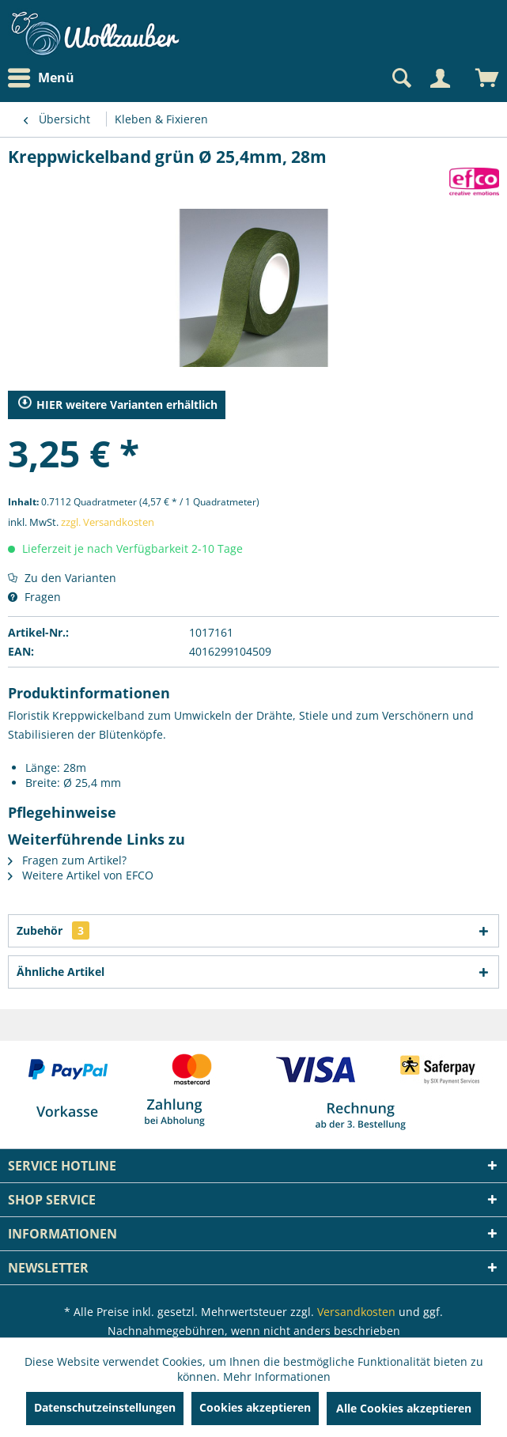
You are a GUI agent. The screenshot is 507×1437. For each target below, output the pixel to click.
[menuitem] (45, 77)
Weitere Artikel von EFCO (80, 875)
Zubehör (53, 930)
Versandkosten (356, 1311)
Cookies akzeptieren (255, 1407)
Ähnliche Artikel (60, 971)
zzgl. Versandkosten (107, 522)
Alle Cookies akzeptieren (403, 1408)
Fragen (34, 596)
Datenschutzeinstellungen (105, 1407)
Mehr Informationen (277, 1376)
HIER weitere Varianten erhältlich (117, 405)
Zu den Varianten (62, 577)
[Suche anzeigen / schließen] (400, 78)
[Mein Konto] (440, 78)
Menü (41, 78)
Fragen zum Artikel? (67, 860)
